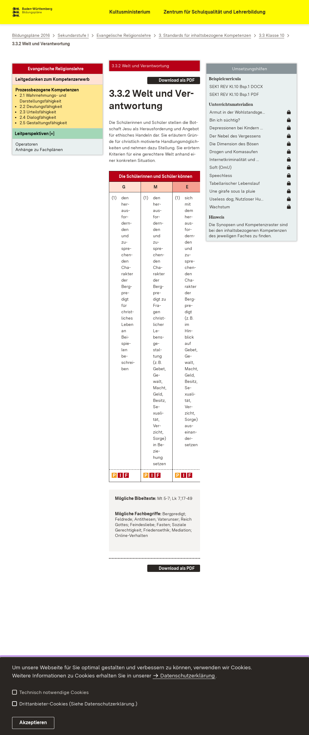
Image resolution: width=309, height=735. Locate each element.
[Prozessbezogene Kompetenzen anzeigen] (47, 87)
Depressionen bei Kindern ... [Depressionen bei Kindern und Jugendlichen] (236, 125)
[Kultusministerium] (125, 12)
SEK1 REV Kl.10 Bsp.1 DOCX (236, 83)
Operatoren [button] (26, 141)
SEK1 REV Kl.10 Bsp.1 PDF (234, 91)
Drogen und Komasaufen (233, 148)
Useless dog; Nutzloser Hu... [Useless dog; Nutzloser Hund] (236, 196)
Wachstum (219, 204)
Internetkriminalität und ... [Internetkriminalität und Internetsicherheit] (234, 156)
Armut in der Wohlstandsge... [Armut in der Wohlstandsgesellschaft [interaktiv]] (237, 109)
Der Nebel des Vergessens (235, 133)
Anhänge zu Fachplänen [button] (39, 146)
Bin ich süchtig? (224, 117)
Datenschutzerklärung (187, 675)
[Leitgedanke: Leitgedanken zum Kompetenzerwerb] (52, 76)
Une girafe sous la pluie (232, 188)
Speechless (220, 172)
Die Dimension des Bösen (234, 140)
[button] (34, 130)
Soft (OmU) (220, 164)
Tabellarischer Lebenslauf (234, 180)
